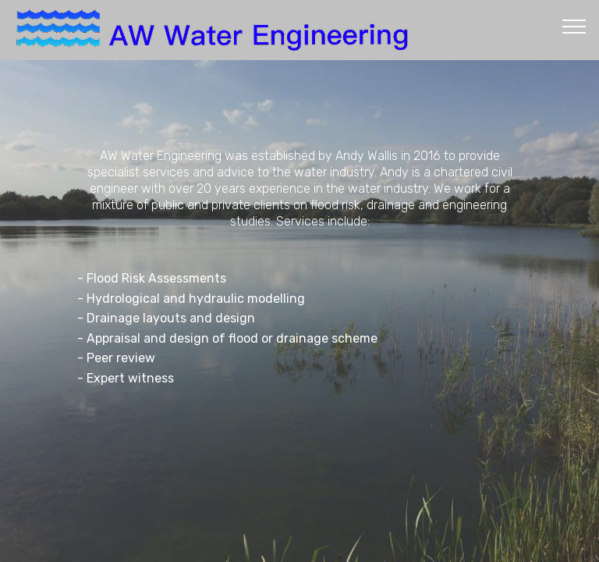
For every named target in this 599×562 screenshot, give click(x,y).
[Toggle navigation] (574, 26)
